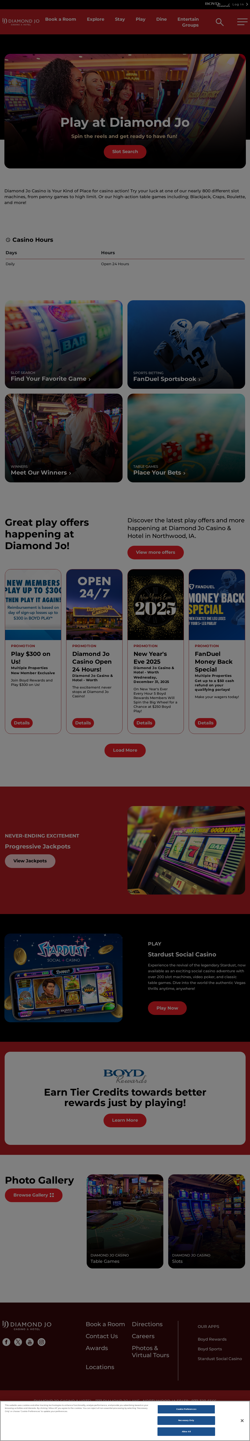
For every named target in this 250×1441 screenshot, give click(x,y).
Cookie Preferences (186, 1411)
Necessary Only (186, 1422)
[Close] (242, 1422)
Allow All (186, 1433)
